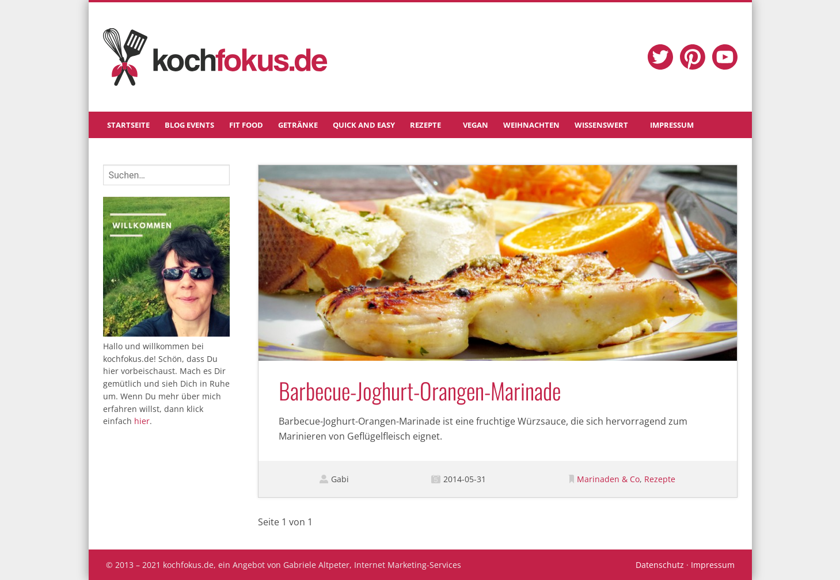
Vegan (475, 125)
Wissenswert (601, 125)
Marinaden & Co (608, 479)
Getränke (298, 125)
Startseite (128, 125)
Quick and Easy (364, 125)
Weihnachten (531, 125)
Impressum (672, 125)
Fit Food (246, 125)
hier (142, 420)
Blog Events (189, 125)
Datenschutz (660, 564)
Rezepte (425, 125)
